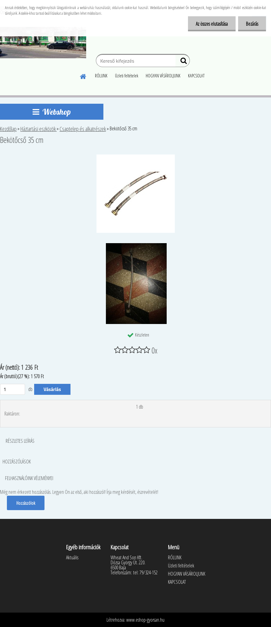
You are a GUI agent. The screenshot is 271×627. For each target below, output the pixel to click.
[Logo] (43, 42)
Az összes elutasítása (212, 23)
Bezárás (252, 23)
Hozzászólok (25, 503)
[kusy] (12, 389)
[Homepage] (83, 75)
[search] (182, 62)
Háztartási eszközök (38, 129)
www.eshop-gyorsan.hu (145, 619)
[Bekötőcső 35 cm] (135, 157)
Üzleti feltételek (126, 76)
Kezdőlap (8, 129)
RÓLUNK (101, 76)
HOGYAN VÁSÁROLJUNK (163, 76)
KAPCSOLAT (196, 76)
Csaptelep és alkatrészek (83, 129)
